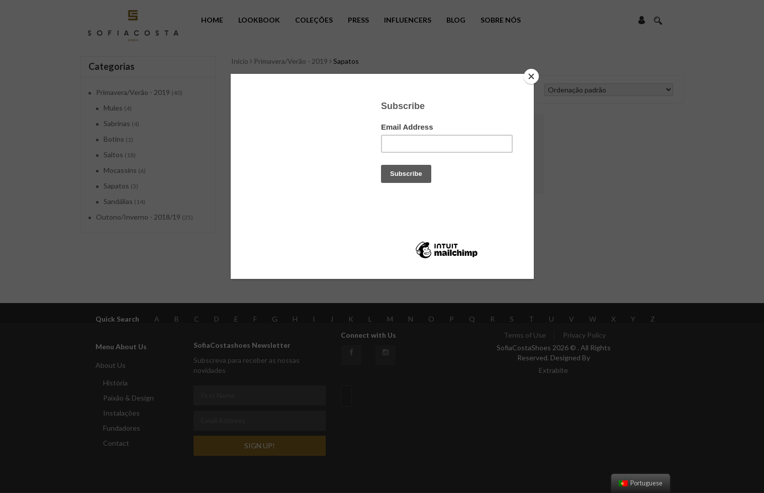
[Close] (531, 76)
